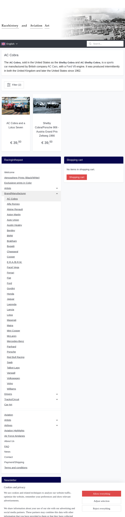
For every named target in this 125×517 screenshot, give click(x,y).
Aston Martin (14, 214)
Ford (9, 283)
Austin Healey (14, 225)
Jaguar (10, 299)
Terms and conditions (15, 467)
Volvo (10, 383)
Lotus (10, 314)
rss (59, 511)
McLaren (11, 336)
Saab (10, 362)
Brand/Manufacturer (31, 193)
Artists (31, 188)
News (7, 451)
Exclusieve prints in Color (18, 182)
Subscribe (12, 497)
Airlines (31, 425)
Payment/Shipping (14, 462)
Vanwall (11, 372)
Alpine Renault (15, 209)
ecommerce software (70, 511)
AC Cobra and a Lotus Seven (16, 125)
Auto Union (13, 219)
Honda (10, 293)
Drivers (31, 394)
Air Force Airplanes (14, 435)
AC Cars (52, 66)
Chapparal (12, 251)
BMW (10, 235)
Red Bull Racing (15, 357)
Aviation (8, 414)
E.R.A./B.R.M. (14, 262)
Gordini (11, 288)
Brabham (12, 241)
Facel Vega (13, 267)
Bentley (11, 230)
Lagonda (11, 304)
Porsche (11, 351)
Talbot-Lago (13, 367)
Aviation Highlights (14, 430)
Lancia (10, 309)
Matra (10, 325)
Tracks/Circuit (31, 399)
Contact (8, 457)
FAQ (6, 446)
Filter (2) (14, 85)
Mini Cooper (13, 330)
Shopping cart (76, 177)
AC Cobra (12, 198)
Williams (11, 388)
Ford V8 (71, 66)
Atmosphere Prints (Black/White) (22, 177)
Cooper (11, 256)
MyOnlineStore (95, 511)
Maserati (11, 320)
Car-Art (8, 404)
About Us (9, 441)
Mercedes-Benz (15, 341)
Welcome (9, 172)
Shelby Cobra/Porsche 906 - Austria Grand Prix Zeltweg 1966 (47, 129)
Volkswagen (13, 378)
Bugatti (10, 246)
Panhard (11, 346)
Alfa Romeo (13, 204)
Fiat (9, 277)
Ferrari (10, 272)
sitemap (53, 511)
